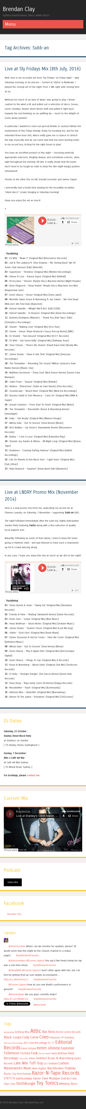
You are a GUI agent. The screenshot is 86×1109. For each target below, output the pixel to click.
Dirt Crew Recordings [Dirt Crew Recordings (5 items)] (35, 1043)
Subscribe (13, 882)
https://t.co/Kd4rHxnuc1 (16, 979)
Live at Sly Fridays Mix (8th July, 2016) (43, 69)
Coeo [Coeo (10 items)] (44, 1037)
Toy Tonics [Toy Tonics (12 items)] (47, 1083)
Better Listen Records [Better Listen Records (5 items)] (68, 1032)
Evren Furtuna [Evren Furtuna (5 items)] (28, 1048)
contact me (33, 775)
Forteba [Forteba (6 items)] (25, 1053)
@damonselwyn (17, 960)
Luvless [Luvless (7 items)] (63, 1063)
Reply (19, 955)
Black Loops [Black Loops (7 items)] (12, 1037)
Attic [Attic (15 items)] (35, 1031)
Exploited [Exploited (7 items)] (67, 1048)
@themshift (40, 1004)
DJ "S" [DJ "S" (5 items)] (51, 1043)
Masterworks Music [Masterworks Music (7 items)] (18, 1068)
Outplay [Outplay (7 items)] (70, 1068)
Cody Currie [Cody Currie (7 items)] (30, 1037)
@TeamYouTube (17, 946)
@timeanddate (16, 994)
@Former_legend (35, 960)
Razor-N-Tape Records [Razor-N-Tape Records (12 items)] (55, 1073)
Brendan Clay (19, 9)
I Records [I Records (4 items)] (23, 1058)
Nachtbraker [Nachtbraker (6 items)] (55, 1068)
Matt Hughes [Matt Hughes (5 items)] (39, 1068)
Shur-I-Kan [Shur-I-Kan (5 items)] (9, 1084)
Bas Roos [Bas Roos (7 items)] (48, 1032)
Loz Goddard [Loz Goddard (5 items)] (51, 1063)
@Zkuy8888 (15, 970)
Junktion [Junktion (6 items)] (41, 1058)
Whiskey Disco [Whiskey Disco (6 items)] (68, 1084)
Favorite (34, 955)
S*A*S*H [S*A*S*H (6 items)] (9, 1078)
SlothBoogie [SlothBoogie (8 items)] (25, 1083)
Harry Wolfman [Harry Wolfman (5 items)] (59, 1053)
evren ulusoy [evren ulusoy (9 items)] (48, 1047)
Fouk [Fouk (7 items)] (34, 1053)
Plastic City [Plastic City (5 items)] (10, 1073)
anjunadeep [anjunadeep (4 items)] (9, 1032)
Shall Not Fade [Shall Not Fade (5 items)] (69, 1078)
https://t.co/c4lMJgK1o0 (16, 998)
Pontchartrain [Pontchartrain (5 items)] (24, 1073)
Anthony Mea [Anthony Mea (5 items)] (22, 1032)
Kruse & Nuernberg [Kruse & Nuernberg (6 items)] (60, 1058)
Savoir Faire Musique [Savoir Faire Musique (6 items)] (46, 1078)
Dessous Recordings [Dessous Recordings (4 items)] (13, 1043)
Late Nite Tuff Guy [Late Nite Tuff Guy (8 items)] (28, 1063)
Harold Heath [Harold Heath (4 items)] (45, 1053)
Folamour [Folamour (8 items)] (11, 1053)
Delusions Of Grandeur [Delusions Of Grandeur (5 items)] (61, 1037)
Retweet (26, 955)
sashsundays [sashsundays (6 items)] (24, 1078)
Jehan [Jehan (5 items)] (32, 1058)
